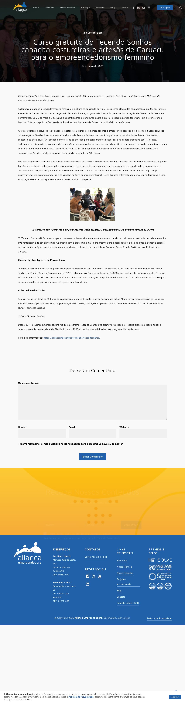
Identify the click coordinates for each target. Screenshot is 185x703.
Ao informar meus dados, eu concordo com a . (82, 538)
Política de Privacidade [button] (159, 618)
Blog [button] (119, 590)
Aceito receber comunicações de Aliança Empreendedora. (78, 534)
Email (72, 427)
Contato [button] (121, 596)
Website (124, 427)
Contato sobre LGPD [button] (128, 603)
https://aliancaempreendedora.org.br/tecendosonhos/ (72, 337)
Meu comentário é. (28, 383)
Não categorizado (92, 32)
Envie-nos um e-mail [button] (96, 556)
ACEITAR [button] (175, 697)
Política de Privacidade (107, 538)
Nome (22, 427)
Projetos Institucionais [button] (124, 582)
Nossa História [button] (124, 566)
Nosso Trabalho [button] (125, 573)
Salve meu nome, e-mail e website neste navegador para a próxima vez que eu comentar (72, 443)
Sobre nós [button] (122, 560)
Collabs (126, 617)
